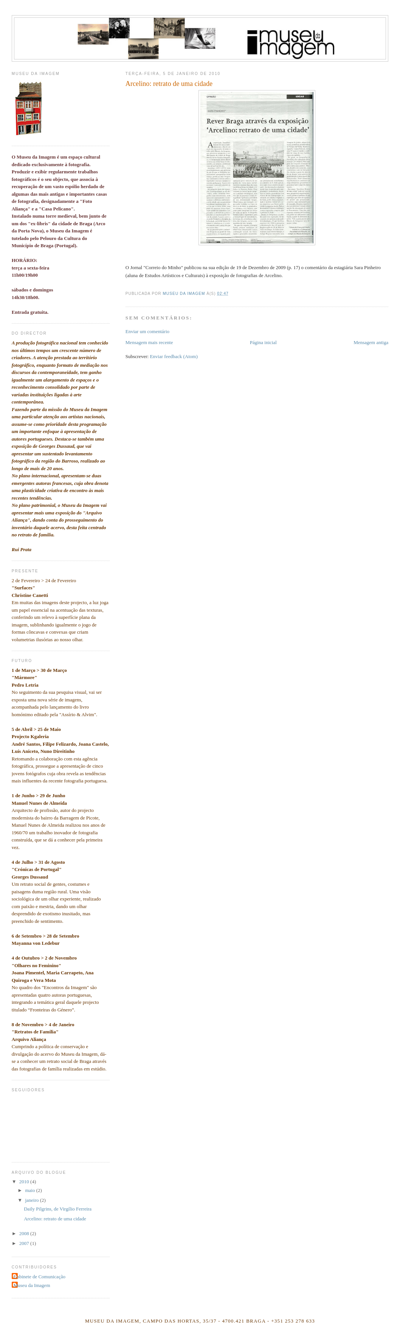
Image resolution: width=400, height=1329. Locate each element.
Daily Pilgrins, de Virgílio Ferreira (57, 1209)
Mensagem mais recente (149, 342)
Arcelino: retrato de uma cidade (55, 1218)
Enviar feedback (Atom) (173, 356)
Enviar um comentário (147, 331)
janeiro (32, 1200)
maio (30, 1190)
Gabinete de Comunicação (39, 1276)
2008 (24, 1233)
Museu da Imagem (32, 1285)
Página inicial (263, 342)
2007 (24, 1243)
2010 (24, 1181)
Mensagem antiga (370, 342)
